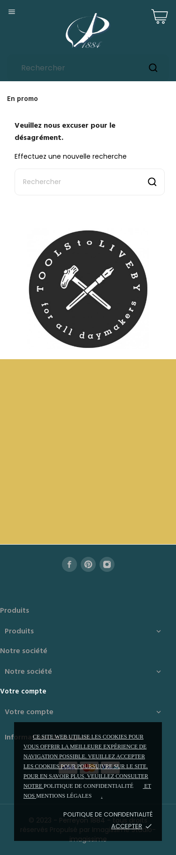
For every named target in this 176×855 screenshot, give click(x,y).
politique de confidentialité (88, 786)
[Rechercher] (88, 67)
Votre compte (23, 691)
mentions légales (64, 796)
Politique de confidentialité (108, 814)
